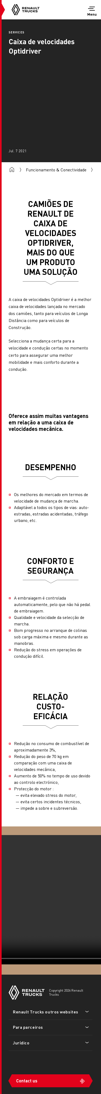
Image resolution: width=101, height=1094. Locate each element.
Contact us (26, 1080)
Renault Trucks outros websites (45, 1012)
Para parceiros (28, 1027)
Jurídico (21, 1042)
